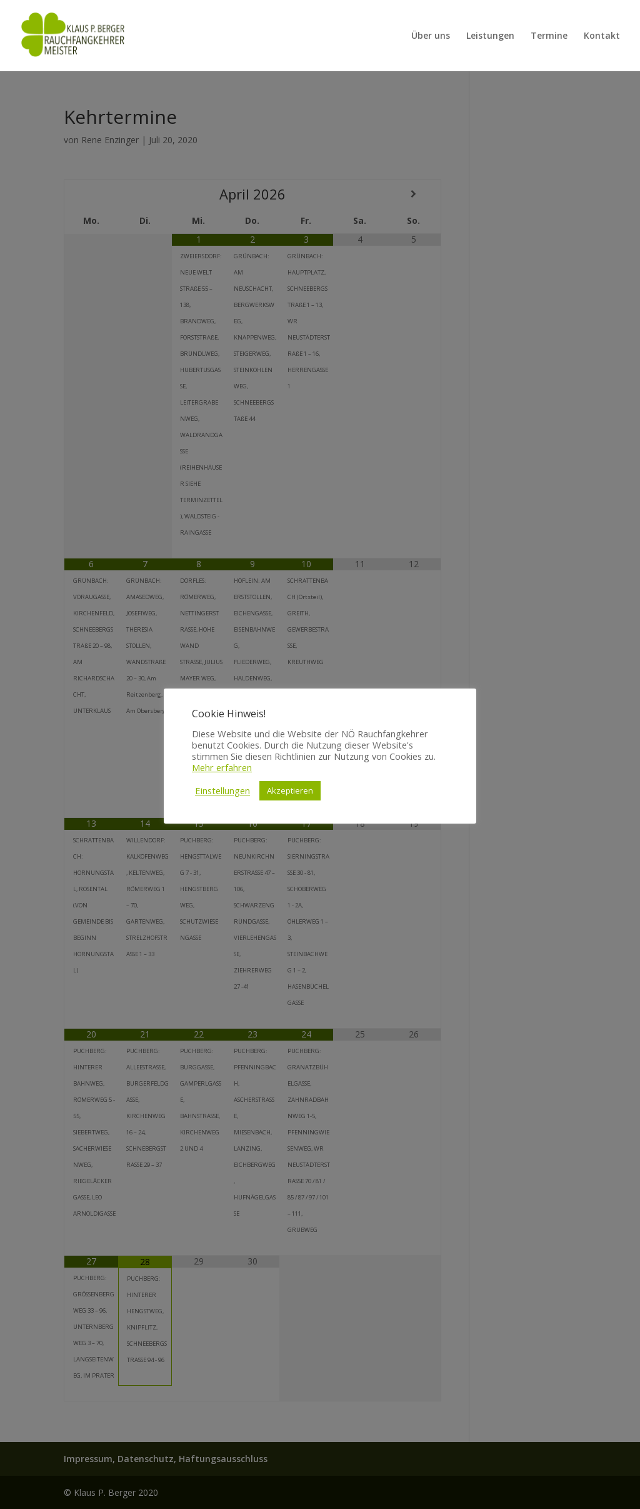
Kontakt (602, 36)
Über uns (430, 36)
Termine (549, 36)
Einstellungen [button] (222, 790)
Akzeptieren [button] (290, 790)
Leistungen (490, 36)
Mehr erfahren (222, 767)
